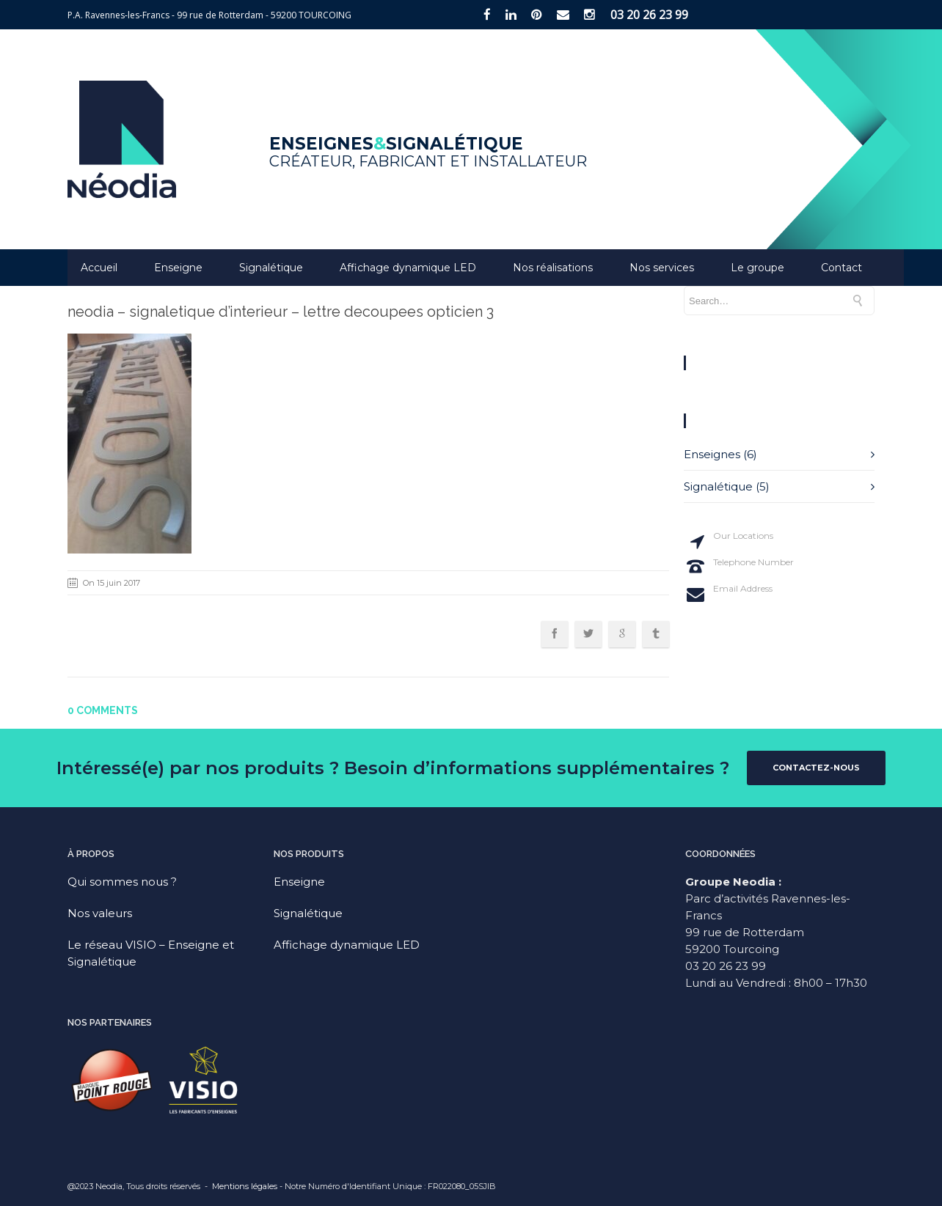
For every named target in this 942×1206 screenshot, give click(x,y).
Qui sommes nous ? (122, 882)
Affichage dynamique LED (408, 267)
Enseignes (712, 454)
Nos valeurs (99, 913)
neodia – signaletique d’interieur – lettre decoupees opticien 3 (280, 311)
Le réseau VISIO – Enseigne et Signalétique (150, 953)
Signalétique (271, 267)
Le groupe (757, 267)
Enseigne (178, 267)
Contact (841, 267)
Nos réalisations (553, 267)
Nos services (661, 267)
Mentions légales (244, 1186)
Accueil (99, 267)
